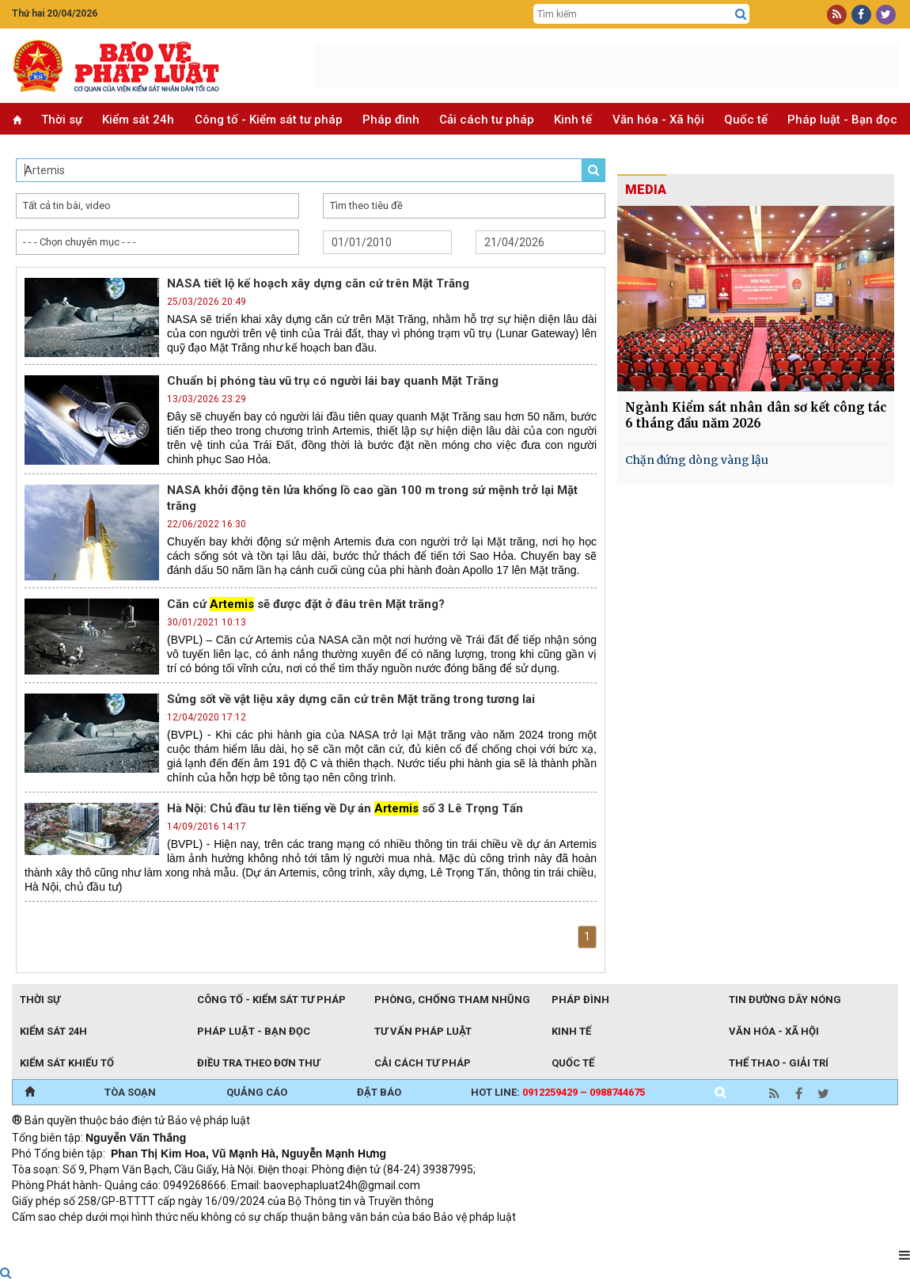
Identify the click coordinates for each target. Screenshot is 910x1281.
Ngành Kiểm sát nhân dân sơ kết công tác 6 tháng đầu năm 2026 (755, 415)
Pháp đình (390, 119)
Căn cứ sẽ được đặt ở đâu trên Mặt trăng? (306, 604)
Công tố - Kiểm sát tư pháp (269, 119)
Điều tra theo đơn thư (258, 1063)
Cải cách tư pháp (486, 119)
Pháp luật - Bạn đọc (842, 119)
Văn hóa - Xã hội (658, 119)
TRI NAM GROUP (59, 1238)
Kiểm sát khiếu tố (67, 1063)
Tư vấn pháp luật (423, 1031)
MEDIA (645, 189)
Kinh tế (573, 119)
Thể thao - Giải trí (778, 1063)
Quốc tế (746, 119)
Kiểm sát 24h (138, 119)
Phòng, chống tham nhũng (452, 999)
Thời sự (61, 119)
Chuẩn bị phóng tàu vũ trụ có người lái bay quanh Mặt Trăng (333, 381)
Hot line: (558, 1092)
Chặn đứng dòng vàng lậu (696, 460)
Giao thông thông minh (172, 1238)
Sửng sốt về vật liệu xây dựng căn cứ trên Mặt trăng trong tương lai (351, 699)
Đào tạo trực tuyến (403, 1238)
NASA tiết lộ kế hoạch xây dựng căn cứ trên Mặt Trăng (318, 283)
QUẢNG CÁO (256, 1092)
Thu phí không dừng (293, 1238)
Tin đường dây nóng (785, 999)
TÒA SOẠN (130, 1092)
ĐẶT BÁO (379, 1092)
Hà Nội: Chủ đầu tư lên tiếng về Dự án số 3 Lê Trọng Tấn (345, 808)
